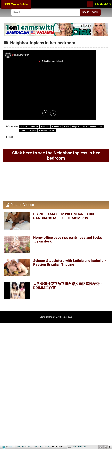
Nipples (93, 127)
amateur (24, 127)
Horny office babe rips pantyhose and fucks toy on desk (67, 239)
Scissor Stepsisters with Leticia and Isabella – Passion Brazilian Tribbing (69, 263)
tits (100, 127)
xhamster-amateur (46, 130)
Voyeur (33, 130)
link (109, 403)
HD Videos (56, 127)
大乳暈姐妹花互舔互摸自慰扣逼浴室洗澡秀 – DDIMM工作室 (68, 286)
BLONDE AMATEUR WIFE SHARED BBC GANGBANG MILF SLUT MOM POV (64, 216)
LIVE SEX (103, 3)
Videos (23, 130)
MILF (84, 127)
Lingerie (75, 127)
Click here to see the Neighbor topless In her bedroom (56, 155)
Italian (66, 127)
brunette (34, 127)
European (45, 127)
